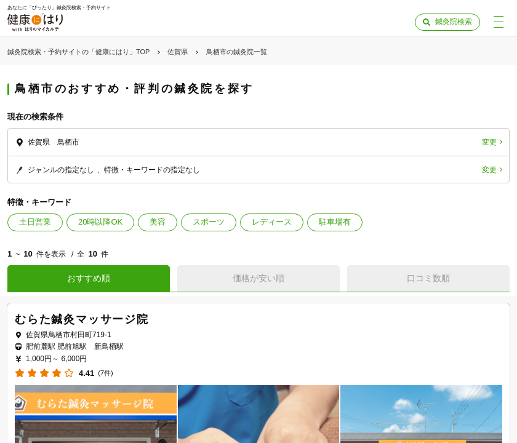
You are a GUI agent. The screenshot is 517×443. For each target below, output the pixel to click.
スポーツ (209, 221)
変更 (489, 142)
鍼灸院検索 (453, 21)
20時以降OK (100, 221)
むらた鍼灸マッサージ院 (82, 319)
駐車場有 (335, 221)
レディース (272, 221)
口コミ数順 (428, 278)
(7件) (105, 373)
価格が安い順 (258, 278)
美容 (158, 221)
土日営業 (35, 221)
